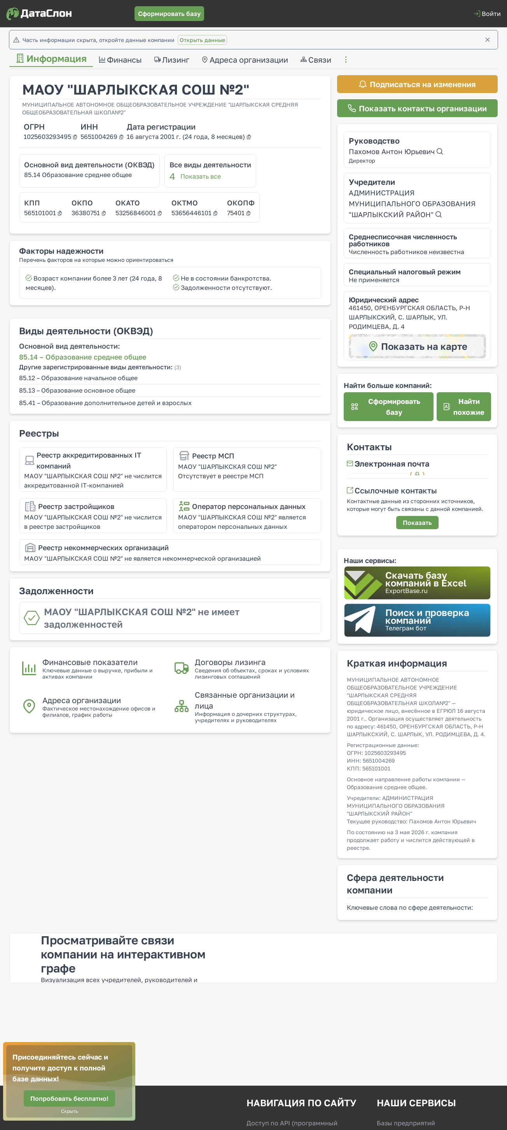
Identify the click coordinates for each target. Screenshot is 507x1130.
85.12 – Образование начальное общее (78, 378)
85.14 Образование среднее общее (78, 175)
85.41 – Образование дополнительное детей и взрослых (105, 403)
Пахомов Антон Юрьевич (396, 151)
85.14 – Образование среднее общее (82, 357)
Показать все (200, 176)
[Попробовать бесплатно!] (69, 1098)
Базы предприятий (406, 1123)
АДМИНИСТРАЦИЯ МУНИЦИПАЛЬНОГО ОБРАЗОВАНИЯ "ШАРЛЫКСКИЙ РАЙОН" (412, 203)
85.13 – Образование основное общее (77, 390)
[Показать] (417, 522)
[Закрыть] (487, 39)
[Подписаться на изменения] (417, 84)
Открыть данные (202, 40)
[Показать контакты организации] (417, 108)
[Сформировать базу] (169, 13)
